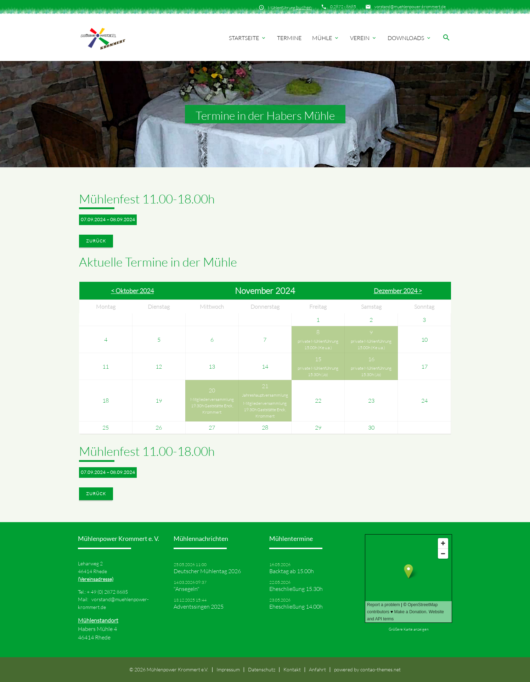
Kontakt (292, 669)
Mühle (325, 38)
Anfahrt (317, 669)
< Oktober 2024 (132, 291)
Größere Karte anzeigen (409, 629)
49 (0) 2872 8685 (109, 592)
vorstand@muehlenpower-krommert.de (410, 6)
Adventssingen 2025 (199, 606)
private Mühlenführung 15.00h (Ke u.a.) (318, 344)
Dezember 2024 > (398, 291)
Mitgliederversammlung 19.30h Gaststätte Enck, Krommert (212, 406)
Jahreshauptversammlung (265, 395)
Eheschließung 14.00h (296, 606)
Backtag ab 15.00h (291, 571)
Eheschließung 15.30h (296, 589)
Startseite (247, 38)
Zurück (96, 241)
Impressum (228, 669)
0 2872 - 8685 (343, 6)
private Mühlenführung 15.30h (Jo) (318, 371)
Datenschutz (261, 669)
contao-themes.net (380, 669)
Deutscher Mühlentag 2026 (207, 571)
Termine (289, 37)
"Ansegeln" (186, 589)
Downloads (410, 38)
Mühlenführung (290, 7)
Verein (363, 38)
